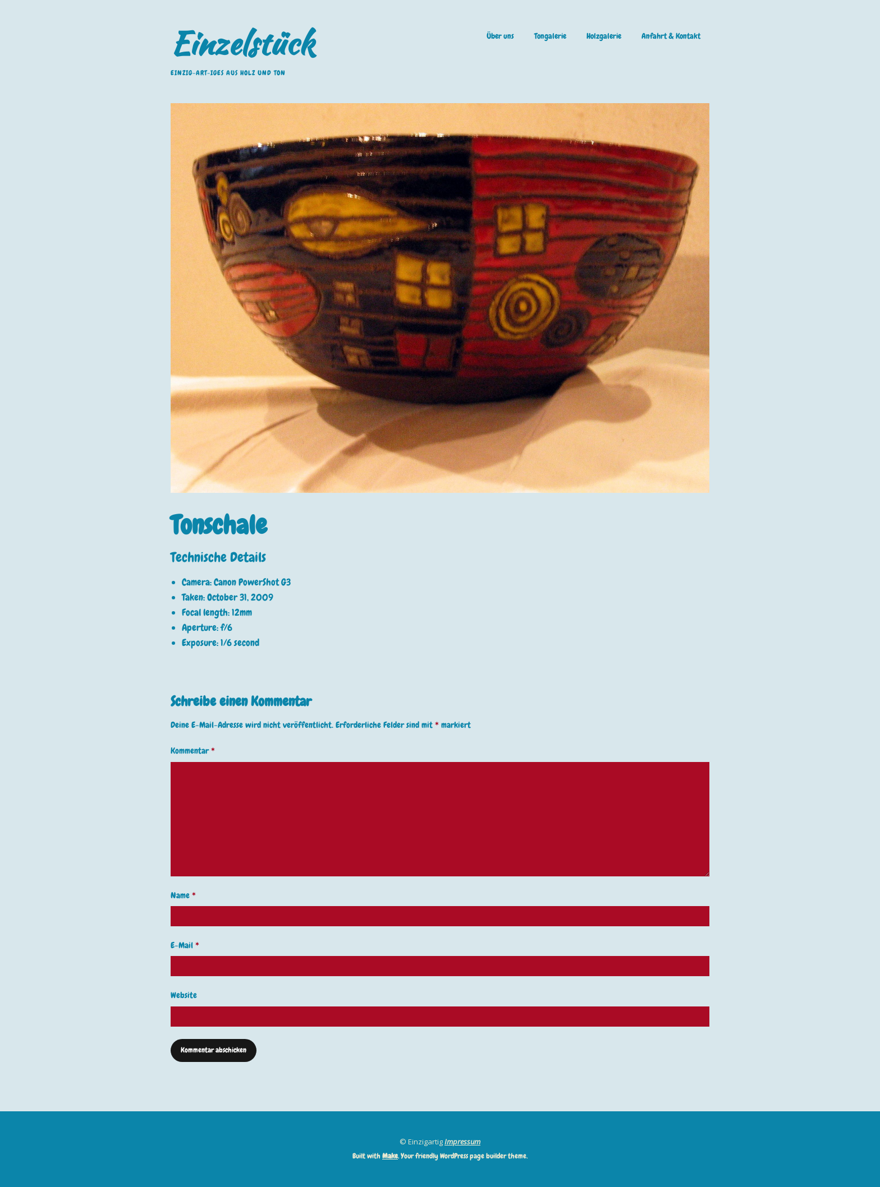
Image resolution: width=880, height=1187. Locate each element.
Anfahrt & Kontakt (670, 36)
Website (184, 995)
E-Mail (185, 945)
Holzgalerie (603, 36)
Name (183, 895)
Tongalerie (550, 36)
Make (390, 1156)
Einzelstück (242, 43)
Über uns (500, 36)
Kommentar (193, 750)
